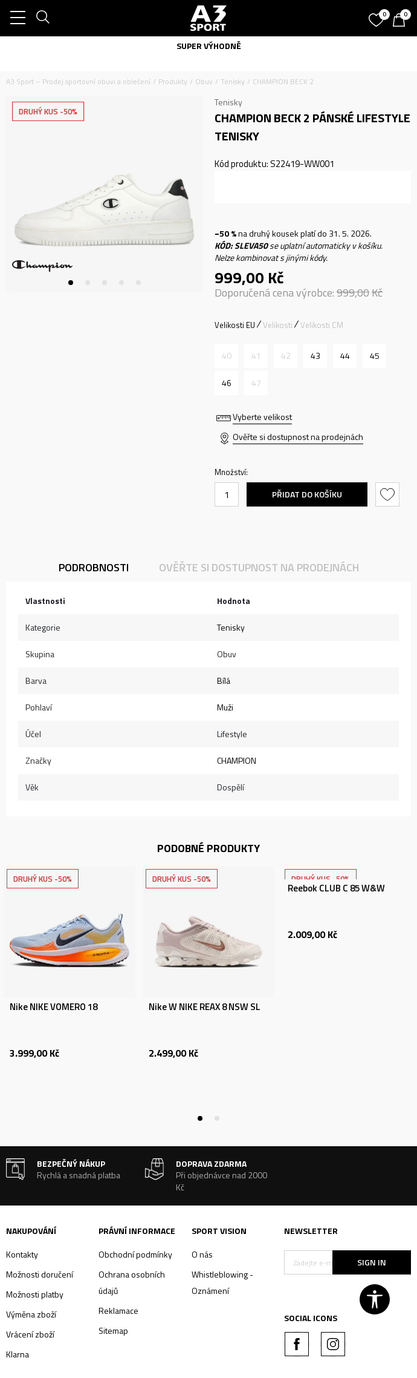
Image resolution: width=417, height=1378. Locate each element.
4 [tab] (121, 282)
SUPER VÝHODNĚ (208, 45)
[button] (388, 494)
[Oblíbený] (378, 15)
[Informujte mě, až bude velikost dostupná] (226, 356)
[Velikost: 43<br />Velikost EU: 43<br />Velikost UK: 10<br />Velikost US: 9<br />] (315, 356)
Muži (225, 707)
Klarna (17, 1354)
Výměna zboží (31, 1314)
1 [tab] (70, 282)
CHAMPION (236, 760)
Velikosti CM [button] (321, 325)
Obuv (204, 81)
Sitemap (113, 1330)
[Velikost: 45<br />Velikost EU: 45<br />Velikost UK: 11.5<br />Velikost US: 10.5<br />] (374, 356)
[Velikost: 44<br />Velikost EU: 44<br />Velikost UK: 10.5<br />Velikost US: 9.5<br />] (345, 356)
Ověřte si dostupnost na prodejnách (298, 436)
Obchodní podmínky (135, 1254)
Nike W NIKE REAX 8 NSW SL (204, 1007)
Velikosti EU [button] (235, 325)
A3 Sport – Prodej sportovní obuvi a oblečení (78, 81)
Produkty (172, 81)
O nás (202, 1254)
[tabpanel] (104, 194)
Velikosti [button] (278, 325)
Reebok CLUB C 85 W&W (336, 888)
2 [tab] (87, 282)
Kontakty (22, 1254)
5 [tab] (138, 282)
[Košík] (402, 21)
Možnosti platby (34, 1294)
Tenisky (233, 81)
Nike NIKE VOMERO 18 (53, 1007)
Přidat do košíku (307, 494)
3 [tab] (104, 282)
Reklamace (118, 1310)
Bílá (223, 680)
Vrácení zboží (30, 1334)
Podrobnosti (94, 567)
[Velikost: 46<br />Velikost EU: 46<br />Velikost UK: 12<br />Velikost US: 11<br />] (226, 383)
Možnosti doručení (39, 1274)
